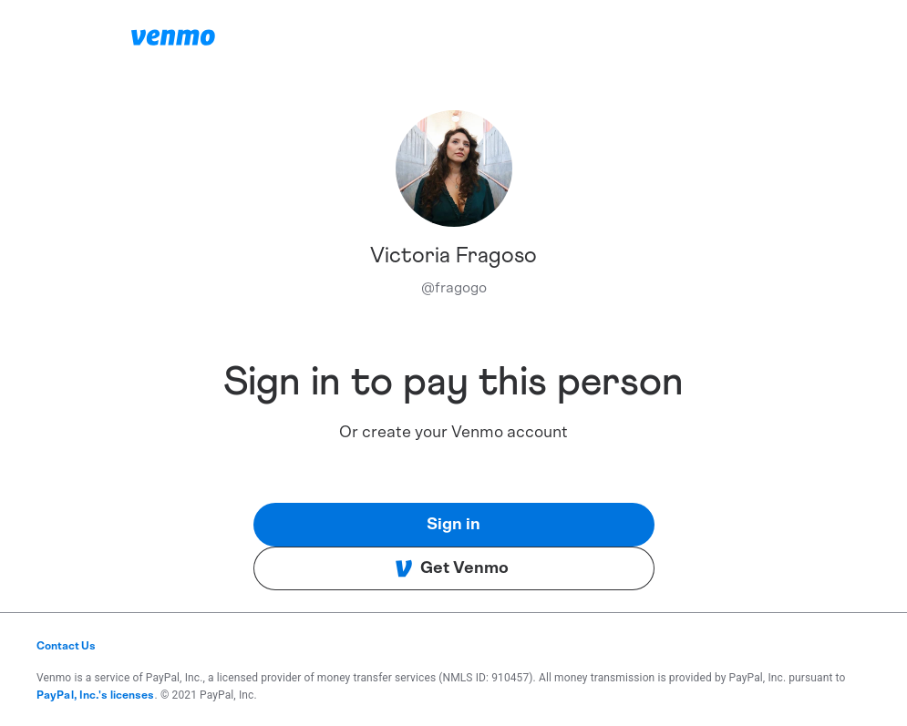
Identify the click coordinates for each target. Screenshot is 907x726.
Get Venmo (452, 568)
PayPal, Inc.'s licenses (95, 695)
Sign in (453, 524)
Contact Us (66, 645)
